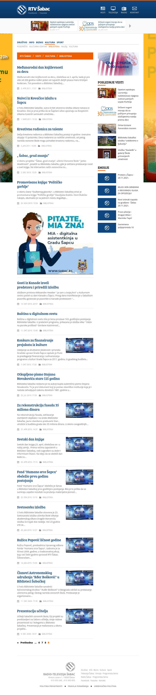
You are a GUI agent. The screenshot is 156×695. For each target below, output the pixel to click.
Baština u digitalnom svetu (37, 313)
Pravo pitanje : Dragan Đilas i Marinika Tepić (125, 214)
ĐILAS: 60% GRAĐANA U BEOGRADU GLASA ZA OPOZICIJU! (128, 190)
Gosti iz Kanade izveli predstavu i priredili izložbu (38, 284)
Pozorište (22, 46)
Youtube (43, 13)
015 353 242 (57, 680)
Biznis (39, 42)
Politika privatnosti (51, 686)
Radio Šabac (86, 677)
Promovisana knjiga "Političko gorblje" (39, 184)
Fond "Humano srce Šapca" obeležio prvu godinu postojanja (37, 476)
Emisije (98, 673)
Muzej (64, 46)
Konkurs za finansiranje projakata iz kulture (35, 342)
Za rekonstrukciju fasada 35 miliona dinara (38, 407)
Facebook (32, 13)
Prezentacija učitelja (32, 611)
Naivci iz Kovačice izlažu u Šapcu (36, 100)
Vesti (38, 56)
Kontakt (102, 680)
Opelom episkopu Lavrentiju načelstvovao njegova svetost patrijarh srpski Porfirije (128, 95)
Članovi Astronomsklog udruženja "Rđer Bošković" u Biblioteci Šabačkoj (38, 577)
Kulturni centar (38, 46)
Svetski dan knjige (30, 439)
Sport (60, 42)
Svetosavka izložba (31, 507)
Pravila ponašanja (78, 686)
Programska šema (110, 673)
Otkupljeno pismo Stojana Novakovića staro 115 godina (38, 376)
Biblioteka (54, 46)
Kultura (50, 42)
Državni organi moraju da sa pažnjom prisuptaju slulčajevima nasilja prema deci (127, 113)
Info (31, 42)
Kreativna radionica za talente (40, 129)
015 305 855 (69, 680)
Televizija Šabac (87, 673)
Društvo (22, 42)
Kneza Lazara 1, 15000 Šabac (61, 677)
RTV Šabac (26, 56)
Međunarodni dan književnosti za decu (40, 69)
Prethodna (26, 642)
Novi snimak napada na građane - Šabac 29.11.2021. (127, 202)
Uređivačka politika (105, 686)
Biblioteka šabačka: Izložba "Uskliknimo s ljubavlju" (128, 140)
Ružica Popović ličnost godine (39, 540)
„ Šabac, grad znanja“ (33, 155)
